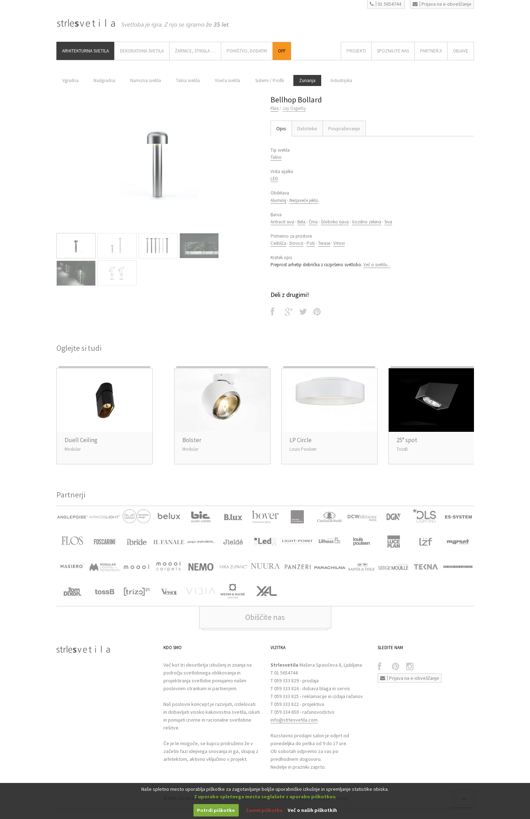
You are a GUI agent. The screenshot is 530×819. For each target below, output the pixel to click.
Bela (301, 222)
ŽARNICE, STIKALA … (195, 51)
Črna (313, 222)
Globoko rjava (335, 222)
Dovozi (296, 243)
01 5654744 (385, 4)
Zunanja (307, 80)
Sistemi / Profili (269, 80)
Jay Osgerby (294, 108)
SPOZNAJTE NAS (393, 51)
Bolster (191, 440)
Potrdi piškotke (216, 810)
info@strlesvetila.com (294, 720)
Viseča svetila (227, 80)
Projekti (356, 51)
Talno (276, 157)
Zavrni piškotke (264, 810)
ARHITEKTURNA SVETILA (85, 51)
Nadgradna (104, 80)
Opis (281, 128)
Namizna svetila (145, 80)
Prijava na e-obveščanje (442, 4)
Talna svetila (188, 80)
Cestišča (278, 243)
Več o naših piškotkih (312, 810)
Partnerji (431, 51)
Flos (274, 108)
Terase (324, 243)
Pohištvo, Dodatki (247, 51)
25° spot (407, 440)
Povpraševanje (344, 128)
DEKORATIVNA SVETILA (142, 51)
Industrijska (341, 80)
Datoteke (307, 128)
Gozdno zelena (366, 222)
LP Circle (300, 440)
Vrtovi (339, 243)
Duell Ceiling (81, 440)
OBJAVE (460, 51)
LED (274, 179)
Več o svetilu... (376, 265)
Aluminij (278, 200)
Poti (311, 243)
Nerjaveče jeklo (303, 200)
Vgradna (70, 80)
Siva (388, 222)
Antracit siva (282, 222)
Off (282, 51)
